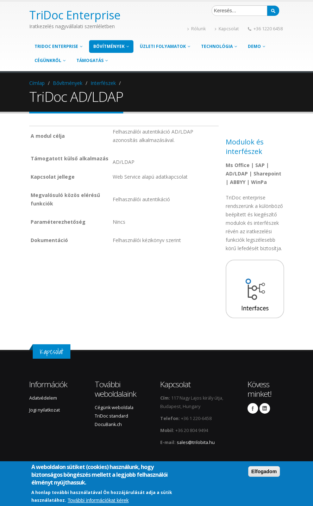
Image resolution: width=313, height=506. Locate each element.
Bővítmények (111, 46)
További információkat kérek (98, 500)
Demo (256, 46)
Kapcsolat (227, 29)
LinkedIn (264, 408)
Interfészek (103, 83)
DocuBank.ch (108, 424)
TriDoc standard (112, 416)
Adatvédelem (43, 398)
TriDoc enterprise (59, 46)
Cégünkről (50, 60)
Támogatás (92, 60)
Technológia (219, 46)
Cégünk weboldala (114, 408)
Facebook (253, 408)
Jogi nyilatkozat (44, 410)
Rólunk (196, 29)
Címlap (37, 83)
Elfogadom (264, 471)
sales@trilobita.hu (196, 442)
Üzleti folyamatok (165, 46)
